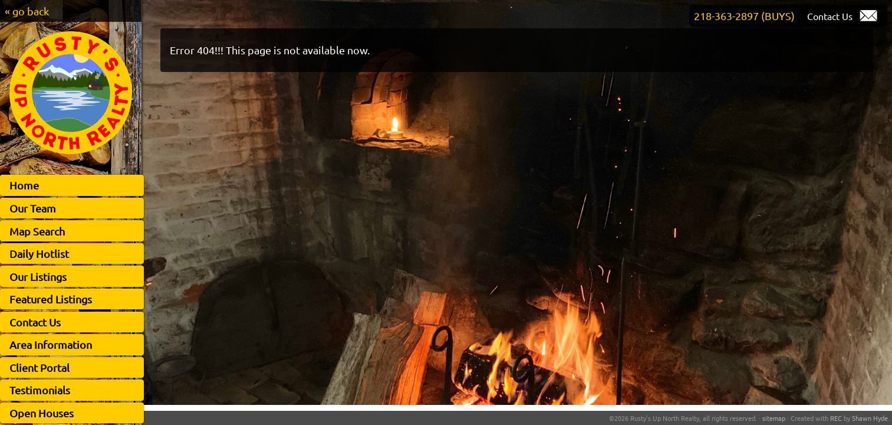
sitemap (773, 418)
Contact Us (35, 322)
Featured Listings (50, 299)
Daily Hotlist (39, 253)
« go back (27, 11)
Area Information (50, 344)
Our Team (32, 208)
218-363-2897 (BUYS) (744, 15)
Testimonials (39, 390)
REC (836, 418)
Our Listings (38, 276)
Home (24, 185)
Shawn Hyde (870, 418)
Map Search (37, 231)
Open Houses (41, 413)
